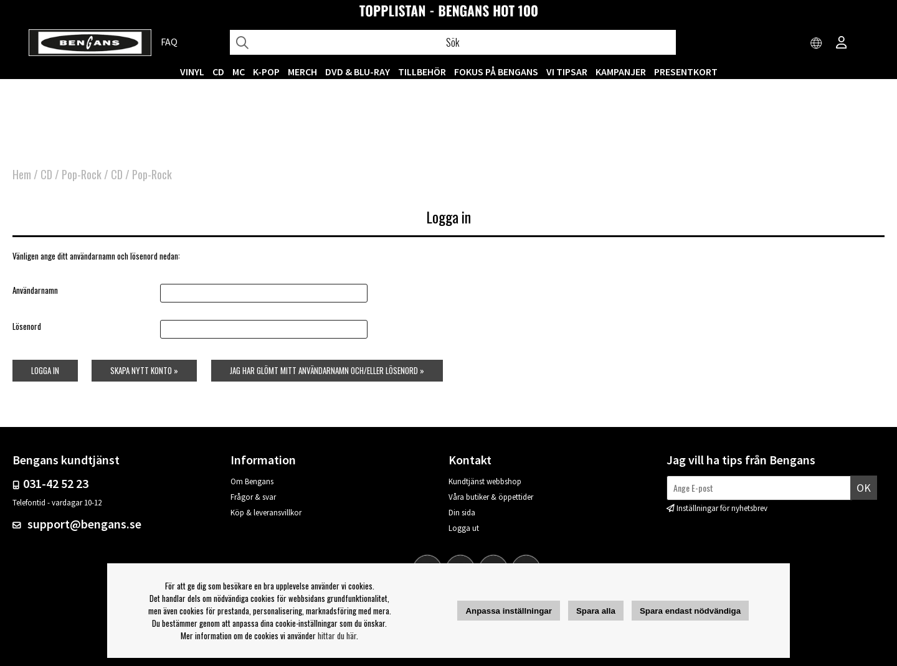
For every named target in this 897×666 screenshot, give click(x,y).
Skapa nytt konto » (144, 370)
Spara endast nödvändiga (690, 611)
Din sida (461, 512)
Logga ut (463, 528)
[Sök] (453, 42)
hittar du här (337, 635)
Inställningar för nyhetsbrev (721, 508)
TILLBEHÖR (422, 71)
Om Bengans (251, 481)
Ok (864, 488)
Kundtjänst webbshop (484, 481)
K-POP (266, 71)
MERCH (302, 71)
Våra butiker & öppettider (490, 497)
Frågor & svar (253, 497)
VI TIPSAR (566, 71)
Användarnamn (35, 290)
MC (238, 71)
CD (218, 71)
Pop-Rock (82, 174)
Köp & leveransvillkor (265, 512)
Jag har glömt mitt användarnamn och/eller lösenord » (327, 370)
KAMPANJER (621, 71)
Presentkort (686, 71)
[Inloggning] (841, 43)
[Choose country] (816, 43)
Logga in (45, 370)
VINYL (192, 71)
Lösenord (26, 326)
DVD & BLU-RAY (357, 71)
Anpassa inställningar (508, 611)
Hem (21, 174)
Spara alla (595, 611)
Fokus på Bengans (496, 71)
